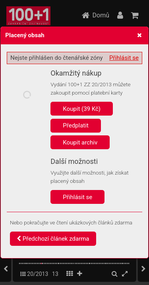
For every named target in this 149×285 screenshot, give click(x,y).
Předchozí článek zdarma (53, 238)
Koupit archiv (80, 142)
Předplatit (76, 125)
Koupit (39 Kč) (82, 108)
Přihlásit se (124, 57)
